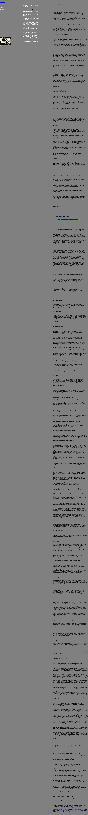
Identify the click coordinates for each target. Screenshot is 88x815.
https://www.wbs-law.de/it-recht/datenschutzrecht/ (73, 810)
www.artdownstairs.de (73, 219)
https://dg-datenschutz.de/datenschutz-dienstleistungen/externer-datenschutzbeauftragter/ (67, 808)
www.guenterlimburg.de (63, 219)
